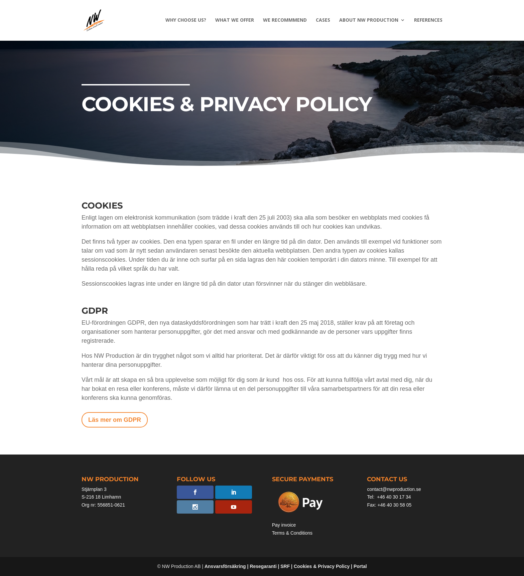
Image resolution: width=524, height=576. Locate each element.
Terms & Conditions (292, 533)
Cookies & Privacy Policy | (323, 566)
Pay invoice (284, 525)
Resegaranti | (265, 566)
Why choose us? (185, 20)
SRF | (286, 566)
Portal (360, 566)
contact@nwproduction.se (394, 489)
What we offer (234, 20)
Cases (323, 20)
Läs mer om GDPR (114, 419)
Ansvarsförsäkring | (227, 566)
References (428, 20)
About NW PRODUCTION (368, 20)
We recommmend (285, 20)
